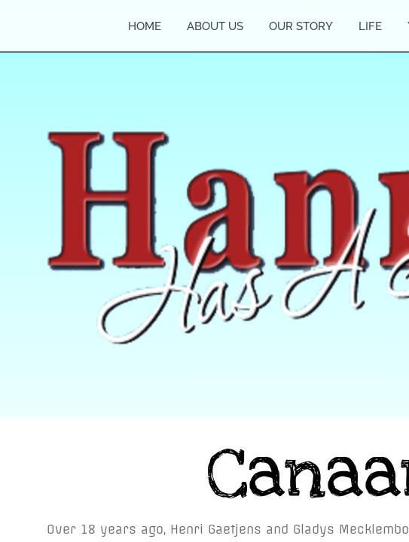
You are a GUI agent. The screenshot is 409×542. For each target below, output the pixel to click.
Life (370, 26)
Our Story (301, 26)
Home (144, 26)
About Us (215, 26)
